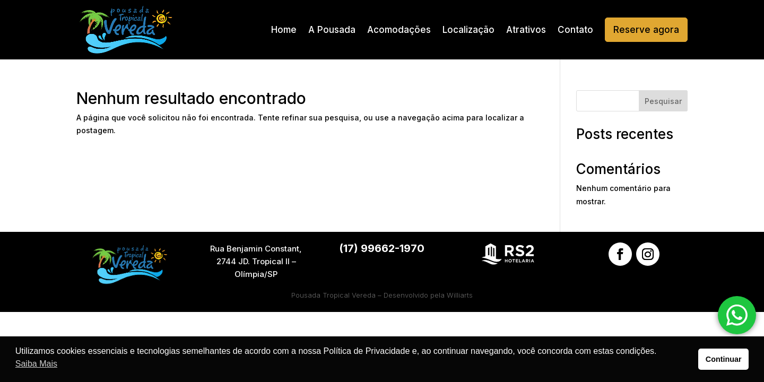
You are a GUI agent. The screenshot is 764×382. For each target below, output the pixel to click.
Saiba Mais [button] (36, 363)
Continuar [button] (724, 359)
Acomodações (399, 29)
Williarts (460, 295)
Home (284, 29)
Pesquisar (663, 101)
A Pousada (331, 29)
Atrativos (526, 29)
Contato (575, 29)
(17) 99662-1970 (381, 248)
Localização (468, 29)
